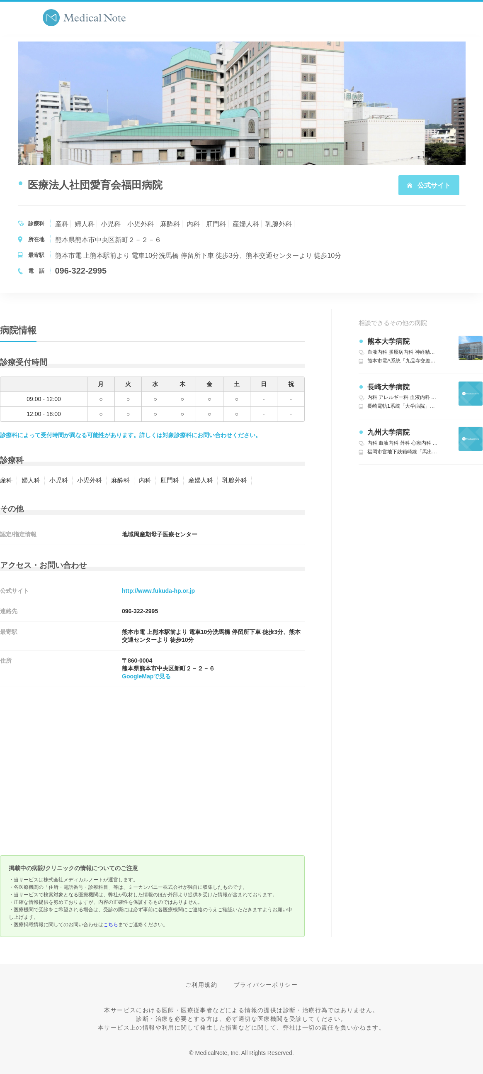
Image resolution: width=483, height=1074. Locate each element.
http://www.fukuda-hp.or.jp (158, 590)
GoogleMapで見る (146, 676)
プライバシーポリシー (266, 984)
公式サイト (429, 185)
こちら (110, 924)
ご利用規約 (201, 984)
